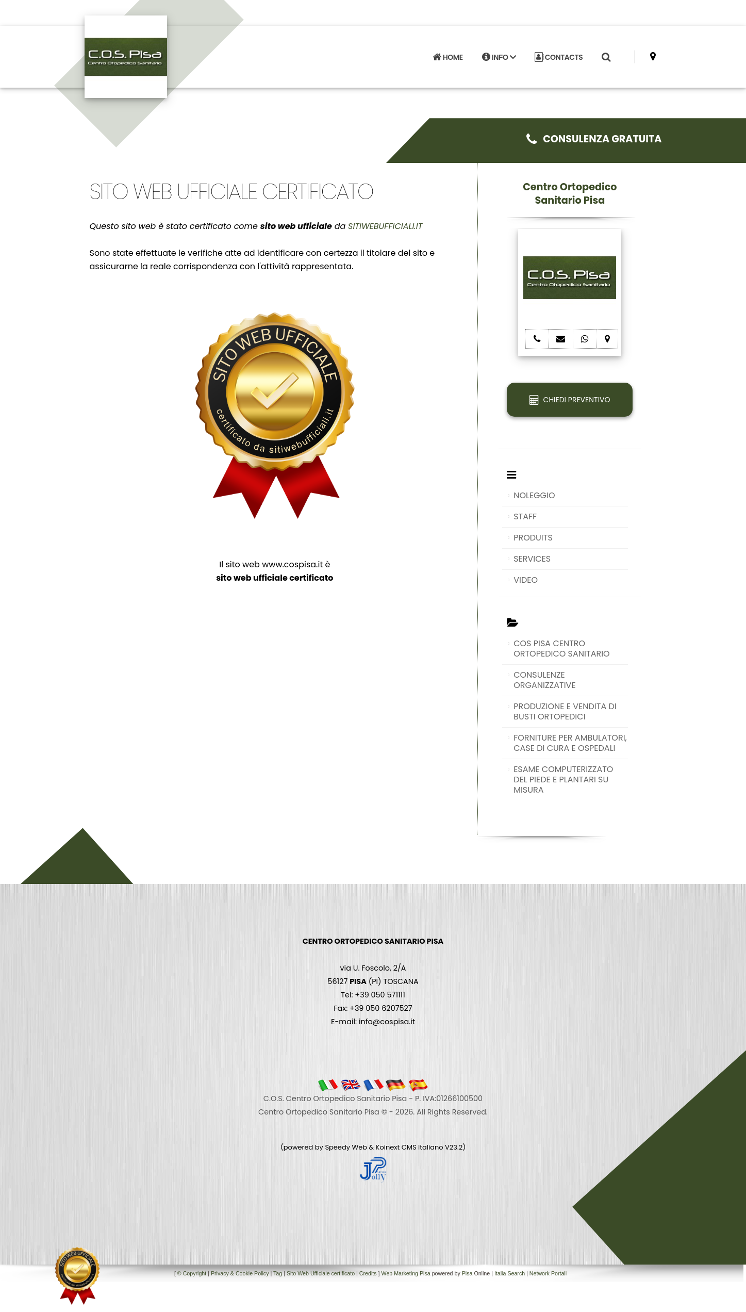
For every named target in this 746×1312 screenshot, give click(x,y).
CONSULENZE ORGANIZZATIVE (544, 680)
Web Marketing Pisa (406, 1273)
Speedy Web (346, 1147)
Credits (368, 1273)
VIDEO (525, 580)
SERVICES (532, 559)
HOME (447, 57)
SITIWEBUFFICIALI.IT (385, 226)
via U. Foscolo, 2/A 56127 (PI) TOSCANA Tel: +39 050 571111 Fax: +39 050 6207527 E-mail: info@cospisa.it (373, 981)
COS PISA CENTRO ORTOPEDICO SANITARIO (561, 648)
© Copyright (191, 1273)
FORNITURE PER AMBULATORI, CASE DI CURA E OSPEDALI (570, 743)
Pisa (467, 1273)
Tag (277, 1273)
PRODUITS (533, 538)
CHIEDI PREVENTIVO (569, 400)
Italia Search (509, 1273)
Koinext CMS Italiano (410, 1147)
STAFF (525, 516)
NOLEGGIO (534, 495)
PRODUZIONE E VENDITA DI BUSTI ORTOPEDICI (565, 711)
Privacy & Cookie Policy (240, 1273)
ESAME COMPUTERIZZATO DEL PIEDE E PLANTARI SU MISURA (563, 779)
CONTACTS (559, 57)
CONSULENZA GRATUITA (594, 139)
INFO (499, 57)
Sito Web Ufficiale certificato (321, 1273)
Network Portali (548, 1273)
